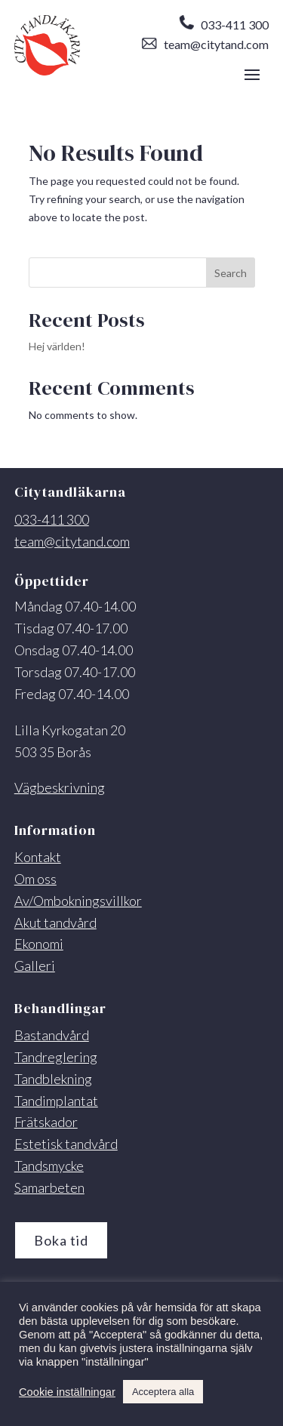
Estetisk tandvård (66, 1143)
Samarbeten (49, 1187)
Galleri (34, 965)
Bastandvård (51, 1035)
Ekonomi (38, 943)
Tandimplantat (56, 1100)
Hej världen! (57, 346)
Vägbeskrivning (59, 787)
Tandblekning (53, 1078)
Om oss (35, 878)
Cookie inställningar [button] (67, 1392)
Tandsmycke (49, 1165)
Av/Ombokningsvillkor (78, 900)
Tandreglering (55, 1057)
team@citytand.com (205, 44)
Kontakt (37, 857)
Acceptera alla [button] (163, 1391)
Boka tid (61, 1240)
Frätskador (46, 1121)
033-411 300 (224, 24)
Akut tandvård (55, 922)
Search (230, 272)
